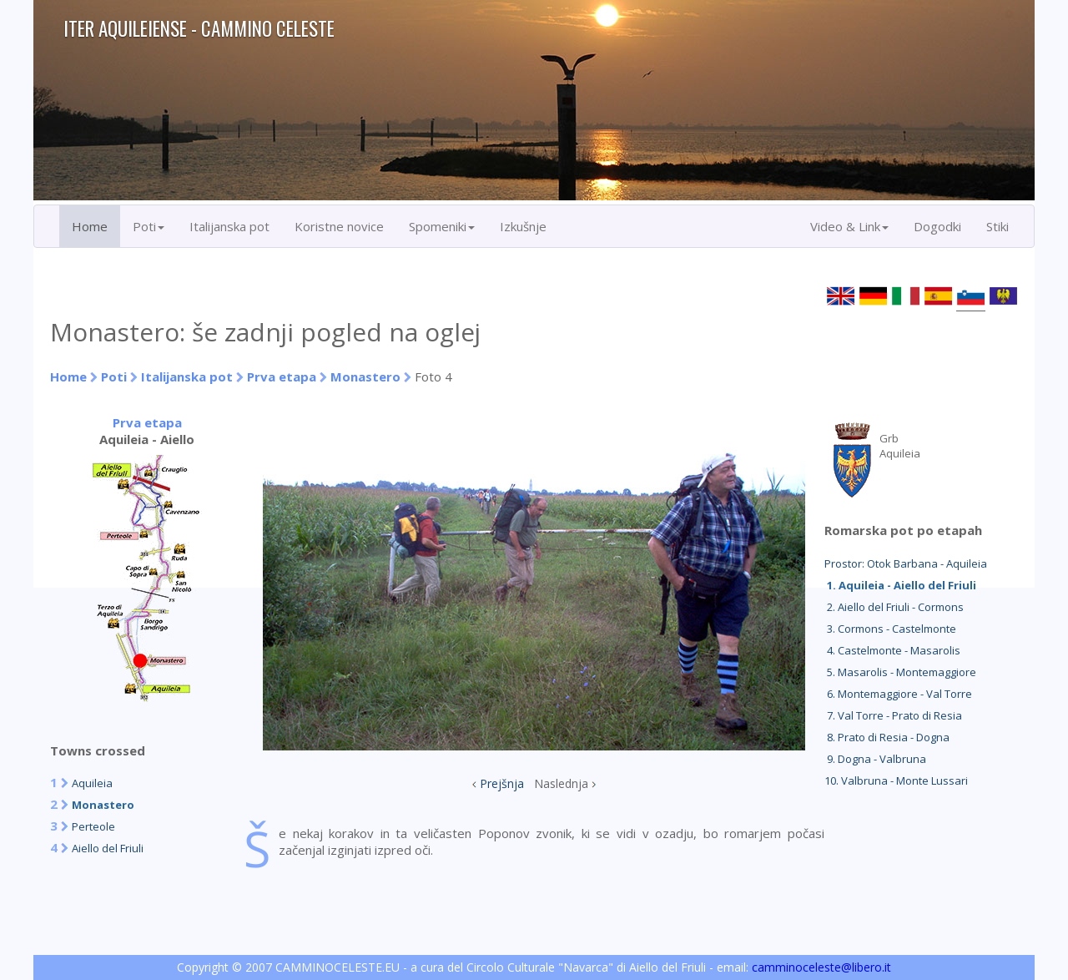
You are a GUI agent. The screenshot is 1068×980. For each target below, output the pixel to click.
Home (90, 226)
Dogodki (937, 226)
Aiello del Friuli (108, 848)
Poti (114, 376)
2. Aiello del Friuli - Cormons (894, 606)
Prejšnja (502, 783)
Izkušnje (523, 226)
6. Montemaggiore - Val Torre (898, 693)
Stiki (997, 226)
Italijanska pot (229, 226)
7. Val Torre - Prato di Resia (893, 715)
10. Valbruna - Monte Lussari (896, 780)
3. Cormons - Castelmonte (890, 628)
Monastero (365, 376)
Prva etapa (281, 376)
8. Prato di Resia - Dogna (887, 737)
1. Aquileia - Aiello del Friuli (900, 585)
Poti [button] (148, 226)
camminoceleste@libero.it (821, 967)
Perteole (93, 826)
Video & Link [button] (849, 226)
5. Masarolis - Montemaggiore (900, 671)
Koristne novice (339, 226)
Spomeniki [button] (442, 226)
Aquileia (92, 783)
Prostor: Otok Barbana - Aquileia (905, 563)
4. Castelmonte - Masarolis (892, 650)
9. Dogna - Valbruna (875, 758)
